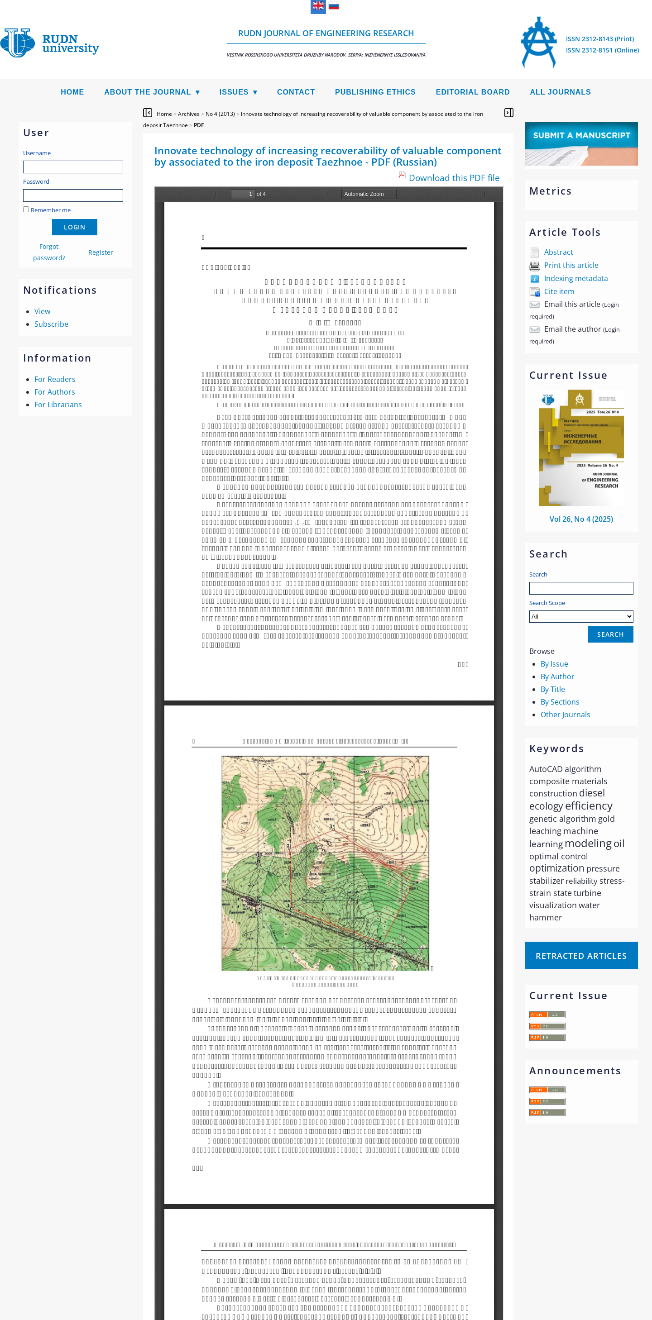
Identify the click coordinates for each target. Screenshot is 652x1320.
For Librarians (58, 405)
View (42, 311)
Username (37, 153)
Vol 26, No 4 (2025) (581, 519)
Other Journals (565, 715)
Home (72, 92)
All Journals (560, 92)
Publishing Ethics (375, 92)
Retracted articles (581, 955)
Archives (189, 114)
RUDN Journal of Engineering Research (326, 43)
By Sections (560, 702)
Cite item (559, 291)
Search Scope (581, 611)
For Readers (55, 379)
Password (36, 181)
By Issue (554, 664)
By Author (558, 676)
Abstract (558, 252)
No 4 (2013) (220, 114)
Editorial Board (473, 92)
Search (538, 574)
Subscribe (51, 324)
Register (100, 252)
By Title (553, 689)
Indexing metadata (576, 278)
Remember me (51, 210)
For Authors (54, 392)
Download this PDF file (454, 178)
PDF (199, 125)
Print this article (571, 265)
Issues (234, 92)
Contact (296, 92)
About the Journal (147, 92)
